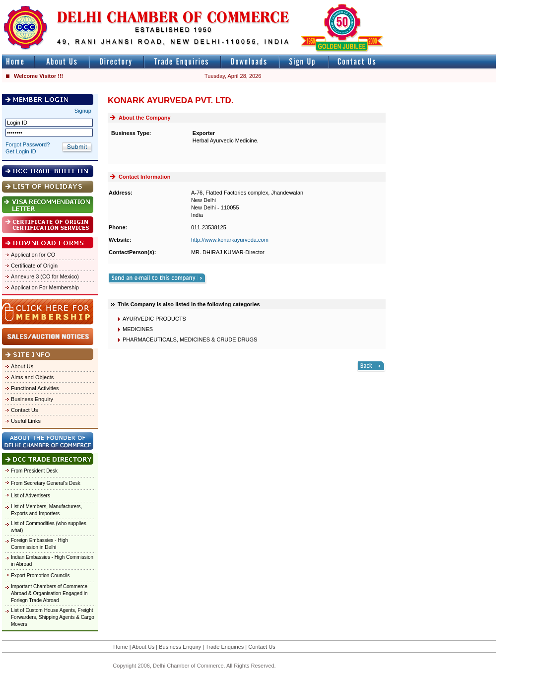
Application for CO (33, 255)
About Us (22, 366)
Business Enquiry (32, 399)
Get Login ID (20, 151)
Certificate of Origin (34, 266)
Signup (82, 111)
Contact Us (24, 410)
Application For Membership (45, 287)
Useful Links (26, 421)
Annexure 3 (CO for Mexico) (45, 276)
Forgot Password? (27, 144)
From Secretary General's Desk (45, 483)
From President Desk (34, 471)
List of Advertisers (30, 495)
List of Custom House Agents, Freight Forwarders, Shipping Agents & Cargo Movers (52, 617)
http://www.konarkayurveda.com (229, 240)
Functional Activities (35, 388)
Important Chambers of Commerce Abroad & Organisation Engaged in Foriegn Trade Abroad (49, 593)
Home (120, 647)
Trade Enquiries (224, 647)
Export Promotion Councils (40, 575)
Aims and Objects (32, 377)
